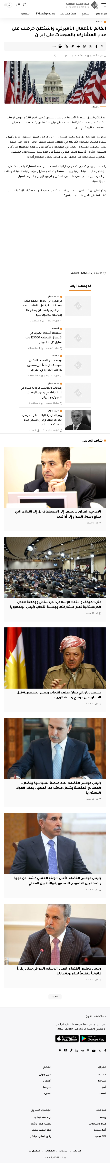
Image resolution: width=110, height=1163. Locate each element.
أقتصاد (55, 329)
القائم (84, 273)
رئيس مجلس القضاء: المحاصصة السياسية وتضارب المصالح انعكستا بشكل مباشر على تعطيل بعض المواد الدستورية (58, 788)
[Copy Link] (66, 46)
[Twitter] (99, 1051)
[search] (24, 5)
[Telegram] (82, 1051)
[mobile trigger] (102, 5)
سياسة (99, 22)
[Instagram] (88, 1051)
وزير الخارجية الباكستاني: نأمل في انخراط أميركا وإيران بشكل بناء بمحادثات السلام (42, 420)
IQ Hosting (60, 1158)
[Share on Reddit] (78, 46)
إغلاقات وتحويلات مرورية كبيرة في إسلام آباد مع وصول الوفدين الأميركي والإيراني (41, 393)
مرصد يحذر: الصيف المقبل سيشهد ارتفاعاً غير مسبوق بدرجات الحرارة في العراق (44, 365)
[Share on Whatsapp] (84, 46)
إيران (90, 273)
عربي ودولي (53, 297)
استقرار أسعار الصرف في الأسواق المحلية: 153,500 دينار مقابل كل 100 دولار (43, 338)
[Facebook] (105, 1051)
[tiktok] (71, 1051)
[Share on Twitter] (90, 46)
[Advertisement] (55, 231)
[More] (54, 46)
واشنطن (74, 273)
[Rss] (76, 1051)
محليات (55, 356)
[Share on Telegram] (72, 46)
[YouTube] (93, 1051)
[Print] (60, 46)
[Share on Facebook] (96, 46)
